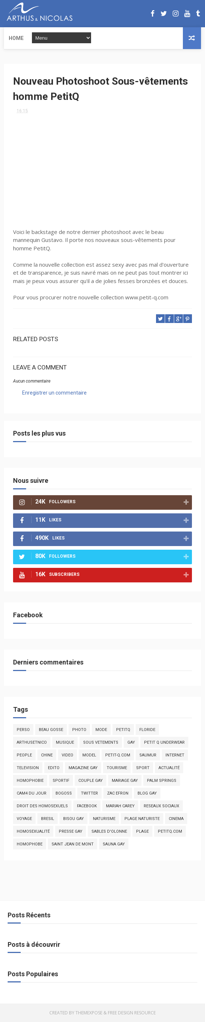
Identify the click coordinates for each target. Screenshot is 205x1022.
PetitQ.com (170, 831)
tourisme (117, 768)
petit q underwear (164, 742)
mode (101, 729)
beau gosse (51, 729)
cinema (176, 818)
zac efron (117, 793)
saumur (147, 755)
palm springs (161, 780)
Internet (174, 755)
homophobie (30, 780)
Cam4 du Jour (31, 793)
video (67, 755)
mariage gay (125, 780)
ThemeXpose (88, 1013)
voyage (24, 818)
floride (147, 729)
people (24, 755)
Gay (131, 742)
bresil (47, 818)
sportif (61, 780)
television (28, 768)
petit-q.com (117, 755)
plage (142, 831)
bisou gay (73, 818)
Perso (23, 729)
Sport (142, 768)
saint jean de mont (73, 844)
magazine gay (83, 768)
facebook (87, 806)
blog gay (147, 793)
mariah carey (120, 806)
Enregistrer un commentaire (54, 393)
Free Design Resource (132, 1013)
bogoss (64, 793)
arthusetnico (32, 742)
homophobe (29, 844)
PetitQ (123, 729)
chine (47, 755)
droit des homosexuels (42, 806)
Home (16, 38)
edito (54, 768)
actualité (169, 768)
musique (65, 742)
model (89, 755)
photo (79, 729)
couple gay (90, 780)
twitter (89, 793)
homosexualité (33, 831)
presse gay (70, 831)
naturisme (104, 818)
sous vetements (100, 742)
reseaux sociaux (161, 806)
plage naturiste (142, 818)
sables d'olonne (109, 831)
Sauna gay (114, 844)
